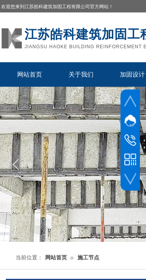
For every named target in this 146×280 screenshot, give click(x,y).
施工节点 (88, 258)
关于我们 (81, 74)
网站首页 (29, 74)
